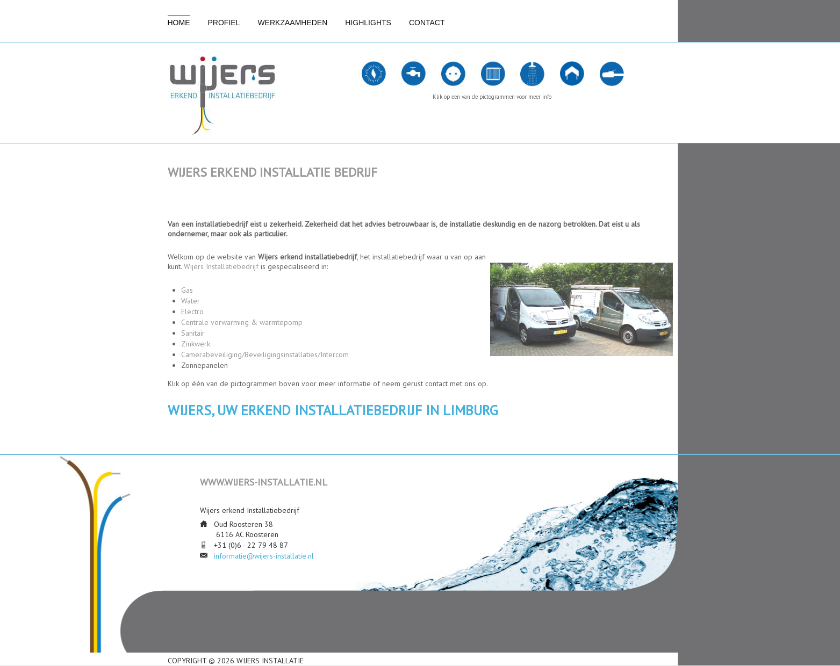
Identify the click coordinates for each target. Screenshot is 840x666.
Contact (427, 22)
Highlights (368, 22)
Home (179, 22)
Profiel (224, 22)
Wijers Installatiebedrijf (221, 266)
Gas (187, 290)
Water (190, 301)
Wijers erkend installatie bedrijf (272, 172)
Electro (192, 311)
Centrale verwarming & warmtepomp (242, 322)
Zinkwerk (195, 344)
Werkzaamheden (292, 22)
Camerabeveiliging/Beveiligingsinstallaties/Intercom (265, 354)
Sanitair (193, 333)
